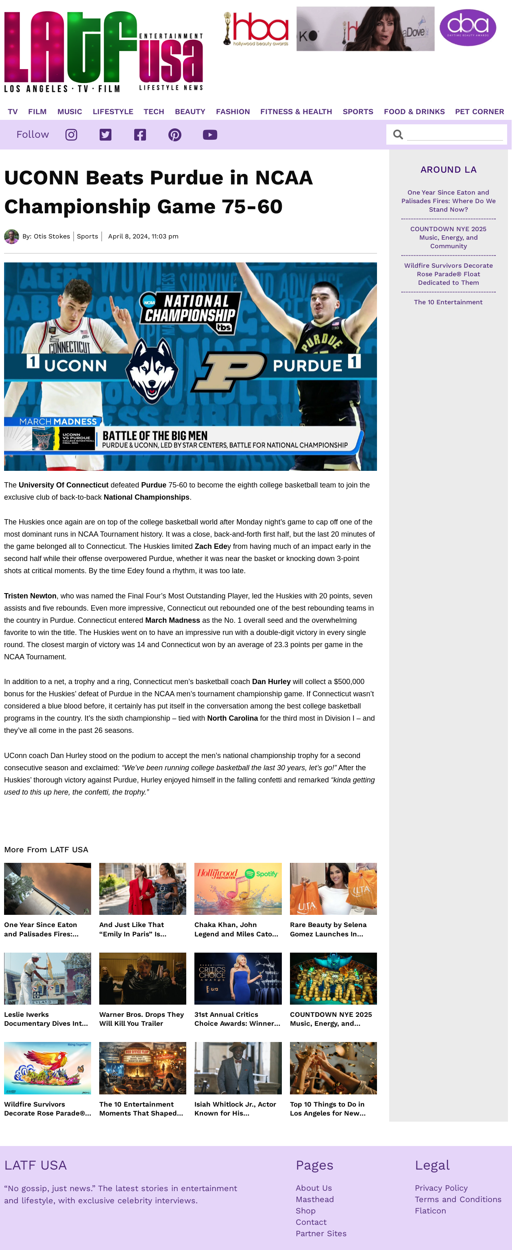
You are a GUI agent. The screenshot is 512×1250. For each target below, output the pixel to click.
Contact (311, 1222)
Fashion (233, 112)
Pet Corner (479, 112)
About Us (314, 1188)
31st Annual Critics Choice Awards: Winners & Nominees (236, 1019)
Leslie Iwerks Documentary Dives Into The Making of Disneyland (45, 1019)
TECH (154, 112)
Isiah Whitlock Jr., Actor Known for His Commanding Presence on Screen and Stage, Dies (235, 1109)
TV (13, 112)
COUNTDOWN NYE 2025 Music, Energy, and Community (331, 1019)
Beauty (190, 112)
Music (69, 112)
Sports (358, 112)
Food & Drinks (414, 112)
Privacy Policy (441, 1188)
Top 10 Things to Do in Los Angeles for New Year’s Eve (327, 1109)
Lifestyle (113, 112)
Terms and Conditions (458, 1199)
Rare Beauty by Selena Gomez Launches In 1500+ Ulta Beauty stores (332, 929)
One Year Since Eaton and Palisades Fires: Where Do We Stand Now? (40, 929)
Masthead (315, 1199)
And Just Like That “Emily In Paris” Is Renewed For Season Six (141, 929)
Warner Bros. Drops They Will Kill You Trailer (141, 1018)
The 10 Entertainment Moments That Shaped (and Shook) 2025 (138, 1109)
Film (37, 112)
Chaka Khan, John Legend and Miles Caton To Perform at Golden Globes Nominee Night (235, 929)
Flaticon (430, 1210)
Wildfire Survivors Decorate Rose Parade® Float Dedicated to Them (46, 1109)
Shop (306, 1210)
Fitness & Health (296, 112)
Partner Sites (321, 1233)
